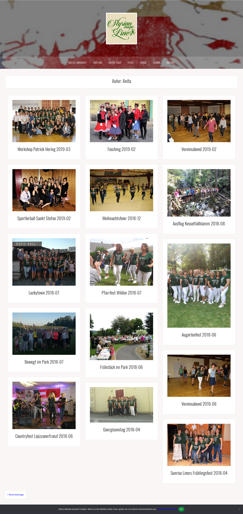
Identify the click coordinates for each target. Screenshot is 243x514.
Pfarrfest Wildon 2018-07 (121, 292)
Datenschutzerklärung (167, 509)
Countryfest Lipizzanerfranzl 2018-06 (44, 436)
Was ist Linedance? (77, 62)
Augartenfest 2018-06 (199, 334)
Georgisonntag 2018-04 (121, 429)
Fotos (131, 62)
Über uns (97, 62)
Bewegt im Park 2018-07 (44, 362)
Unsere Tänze (114, 62)
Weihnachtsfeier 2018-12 (121, 218)
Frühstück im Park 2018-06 (121, 367)
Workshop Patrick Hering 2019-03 (44, 149)
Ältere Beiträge (16, 494)
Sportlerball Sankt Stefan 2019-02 (44, 218)
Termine (156, 62)
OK (181, 509)
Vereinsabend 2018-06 (198, 404)
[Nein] (239, 509)
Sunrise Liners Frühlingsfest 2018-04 (199, 473)
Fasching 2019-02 (121, 149)
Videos (143, 62)
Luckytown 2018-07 (44, 292)
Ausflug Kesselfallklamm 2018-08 (199, 223)
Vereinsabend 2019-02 (198, 149)
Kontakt (171, 62)
